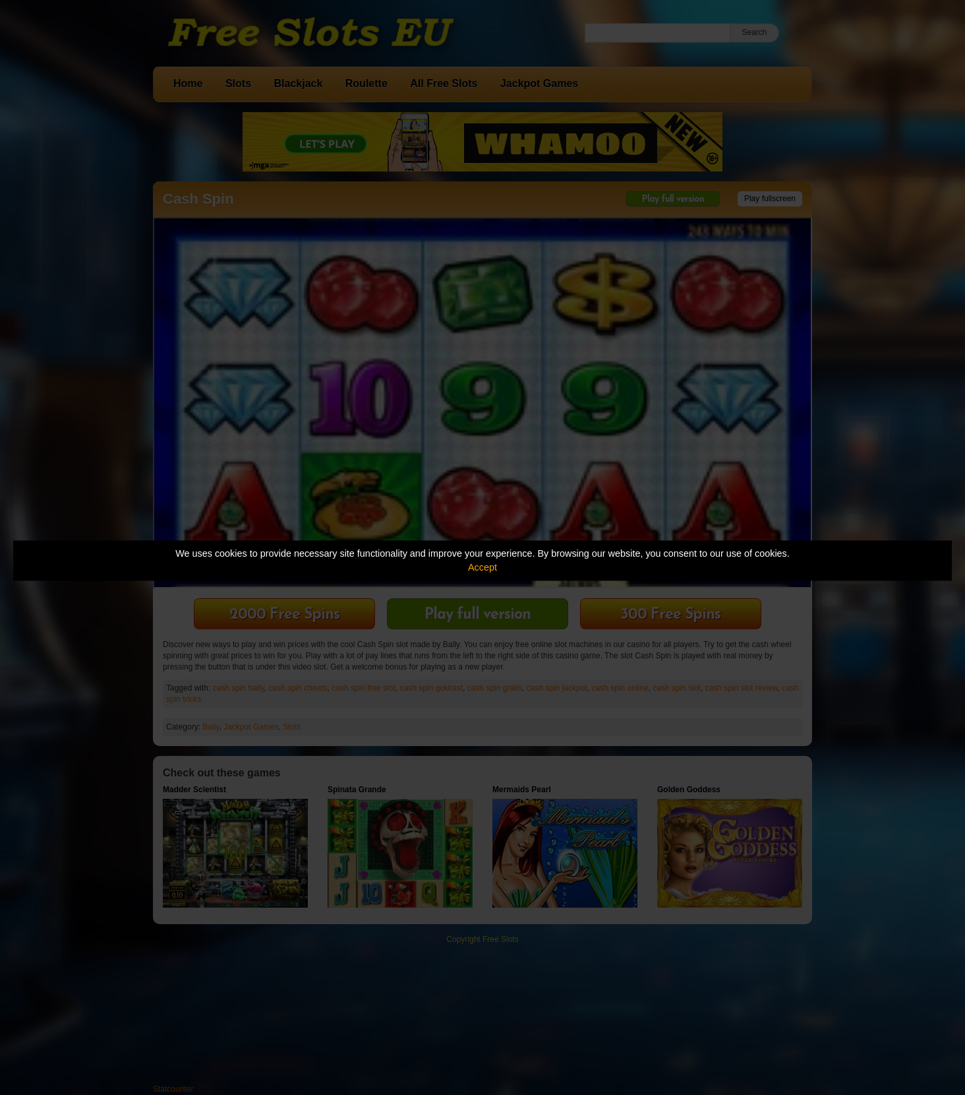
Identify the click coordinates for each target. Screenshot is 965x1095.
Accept (482, 567)
